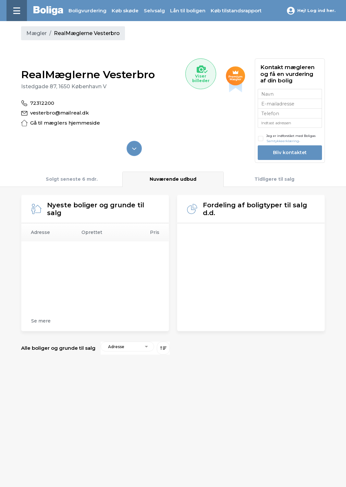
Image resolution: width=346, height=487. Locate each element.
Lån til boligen (187, 10)
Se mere (41, 321)
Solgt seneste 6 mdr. (72, 179)
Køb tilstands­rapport (236, 10)
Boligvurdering (87, 10)
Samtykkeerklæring (282, 141)
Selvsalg (154, 10)
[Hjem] (48, 10)
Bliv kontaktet (290, 152)
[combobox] (290, 123)
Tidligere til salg (274, 179)
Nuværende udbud (173, 179)
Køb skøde (125, 10)
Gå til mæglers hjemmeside (65, 123)
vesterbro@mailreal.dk (59, 113)
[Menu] (16, 10)
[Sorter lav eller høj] (163, 348)
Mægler (36, 33)
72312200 (42, 103)
